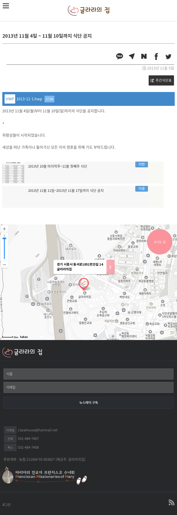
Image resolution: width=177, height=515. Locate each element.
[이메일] (88, 387)
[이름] (88, 374)
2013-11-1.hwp (35, 99)
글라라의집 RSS (171, 502)
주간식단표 (164, 80)
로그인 (6, 504)
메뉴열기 (6, 6)
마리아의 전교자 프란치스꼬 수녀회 (46, 475)
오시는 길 (160, 241)
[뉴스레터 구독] (88, 403)
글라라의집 (88, 10)
